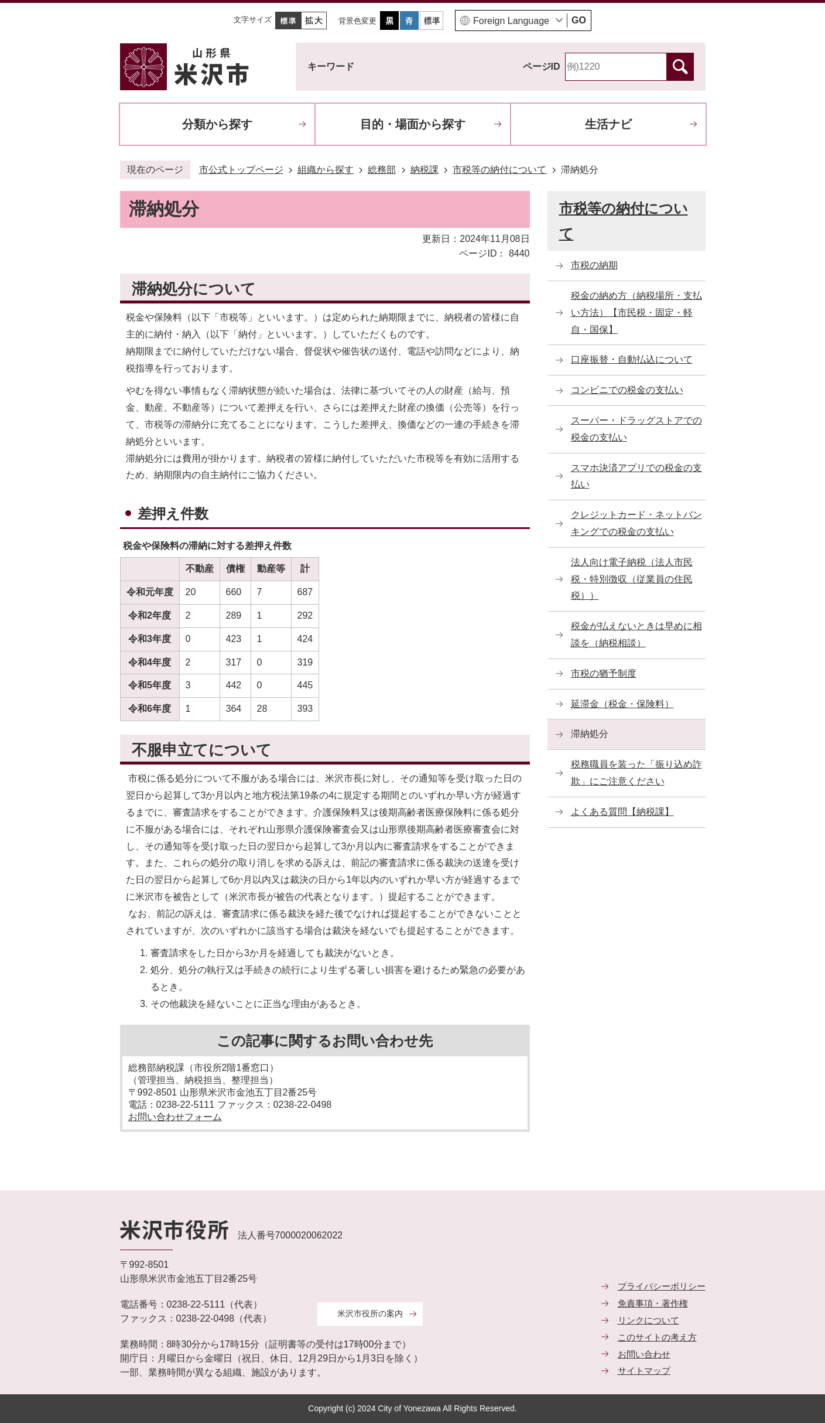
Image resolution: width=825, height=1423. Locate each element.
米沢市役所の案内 (370, 1313)
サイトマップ (644, 1371)
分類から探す (217, 124)
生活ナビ (608, 124)
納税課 (424, 170)
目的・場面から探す (412, 124)
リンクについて (648, 1320)
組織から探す (325, 170)
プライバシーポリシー (662, 1286)
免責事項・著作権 (653, 1303)
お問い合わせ (644, 1354)
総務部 (382, 170)
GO (578, 20)
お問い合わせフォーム (175, 1117)
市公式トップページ (241, 170)
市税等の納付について (499, 170)
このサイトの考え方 (657, 1337)
